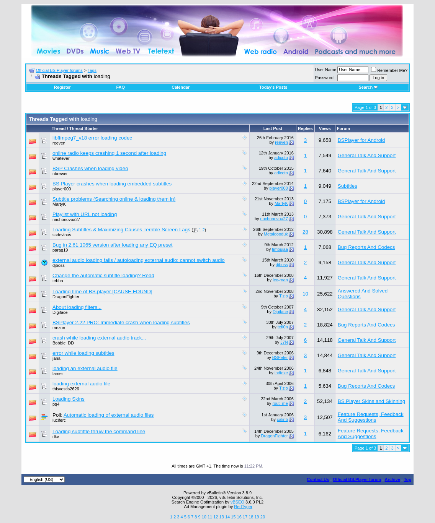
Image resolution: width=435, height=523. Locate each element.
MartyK (59, 204)
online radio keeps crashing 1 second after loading (109, 153)
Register (62, 87)
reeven (58, 143)
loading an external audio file (85, 368)
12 (215, 517)
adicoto (281, 157)
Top (407, 479)
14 (227, 517)
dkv (55, 436)
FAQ (120, 87)
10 (305, 294)
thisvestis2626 (65, 389)
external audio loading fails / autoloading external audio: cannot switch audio (138, 260)
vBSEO (237, 502)
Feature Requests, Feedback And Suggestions (371, 417)
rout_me (280, 403)
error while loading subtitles (83, 353)
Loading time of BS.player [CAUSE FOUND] (102, 291)
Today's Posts (273, 87)
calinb (282, 419)
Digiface (60, 312)
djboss (58, 265)
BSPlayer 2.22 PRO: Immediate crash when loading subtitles (121, 322)
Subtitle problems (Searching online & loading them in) (114, 199)
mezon (58, 327)
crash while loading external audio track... (99, 338)
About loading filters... (76, 307)
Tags (92, 70)
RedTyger (243, 506)
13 (221, 517)
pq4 (55, 404)
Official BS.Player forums (59, 70)
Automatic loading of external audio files (109, 415)
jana (56, 358)
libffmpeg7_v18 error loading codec (92, 138)
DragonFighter (65, 296)
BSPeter (280, 357)
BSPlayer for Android (361, 140)
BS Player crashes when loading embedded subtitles (112, 184)
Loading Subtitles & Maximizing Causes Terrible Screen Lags (121, 229)
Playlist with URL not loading (84, 214)
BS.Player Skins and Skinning (371, 401)
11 (210, 517)
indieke (281, 372)
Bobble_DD (63, 343)
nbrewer (60, 173)
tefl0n (283, 327)
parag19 (60, 250)
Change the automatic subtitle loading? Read (103, 275)
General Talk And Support (367, 155)
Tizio (283, 296)
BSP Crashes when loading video (90, 168)
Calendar (181, 87)
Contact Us (318, 479)
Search (368, 87)
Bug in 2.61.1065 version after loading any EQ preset (112, 245)
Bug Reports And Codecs (366, 247)
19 (256, 517)
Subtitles (347, 186)
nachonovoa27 (66, 219)
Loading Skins (68, 399)
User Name (326, 69)
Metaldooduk (276, 234)
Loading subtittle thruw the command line (98, 431)
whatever (61, 158)
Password (324, 77)
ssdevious (61, 234)
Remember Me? (389, 70)
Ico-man (280, 280)
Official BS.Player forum (357, 479)
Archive (392, 479)
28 (305, 232)
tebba (57, 280)
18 (251, 517)
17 (245, 517)
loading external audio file (81, 384)
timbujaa (280, 249)
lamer (57, 373)
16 (239, 517)
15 (233, 517)
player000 (61, 189)
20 (262, 517)
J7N (284, 342)
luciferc (59, 420)
